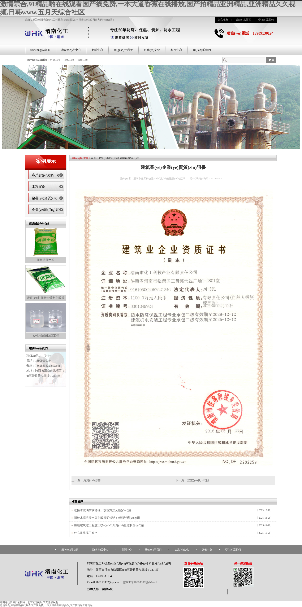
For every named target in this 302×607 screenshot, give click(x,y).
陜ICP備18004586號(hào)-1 (139, 582)
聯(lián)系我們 (266, 19)
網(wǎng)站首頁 (40, 50)
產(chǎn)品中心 (71, 50)
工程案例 (38, 186)
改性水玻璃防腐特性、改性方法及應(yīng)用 (102, 510)
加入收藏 (223, 19)
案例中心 (176, 50)
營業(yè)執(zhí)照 (198, 480)
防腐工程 (55, 59)
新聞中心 (97, 50)
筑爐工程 (83, 59)
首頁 (93, 158)
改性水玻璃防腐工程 (46, 335)
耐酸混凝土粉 (46, 259)
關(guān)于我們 (123, 50)
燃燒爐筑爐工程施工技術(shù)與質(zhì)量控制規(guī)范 (109, 525)
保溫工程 (69, 59)
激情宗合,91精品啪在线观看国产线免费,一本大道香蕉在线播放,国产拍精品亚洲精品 (46, 605)
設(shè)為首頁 (243, 19)
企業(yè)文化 (152, 50)
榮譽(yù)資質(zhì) (44, 198)
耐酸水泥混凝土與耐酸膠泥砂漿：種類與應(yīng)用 (107, 517)
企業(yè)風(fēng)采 (45, 209)
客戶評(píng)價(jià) (45, 175)
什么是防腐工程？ (86, 533)
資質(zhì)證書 (91, 480)
